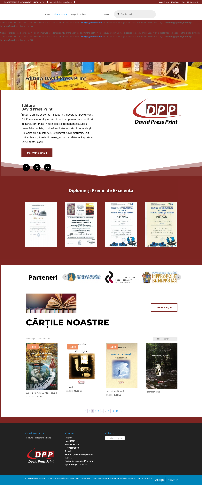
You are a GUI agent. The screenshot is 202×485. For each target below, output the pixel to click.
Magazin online (73, 14)
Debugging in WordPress (91, 22)
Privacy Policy (172, 480)
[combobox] (115, 438)
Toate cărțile (164, 307)
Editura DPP (54, 14)
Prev (65, 277)
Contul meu (164, 2)
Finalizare (175, 2)
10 (113, 411)
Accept (159, 480)
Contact (110, 14)
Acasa (42, 14)
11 (117, 411)
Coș (183, 2)
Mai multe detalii (37, 153)
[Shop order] (165, 339)
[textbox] (115, 438)
